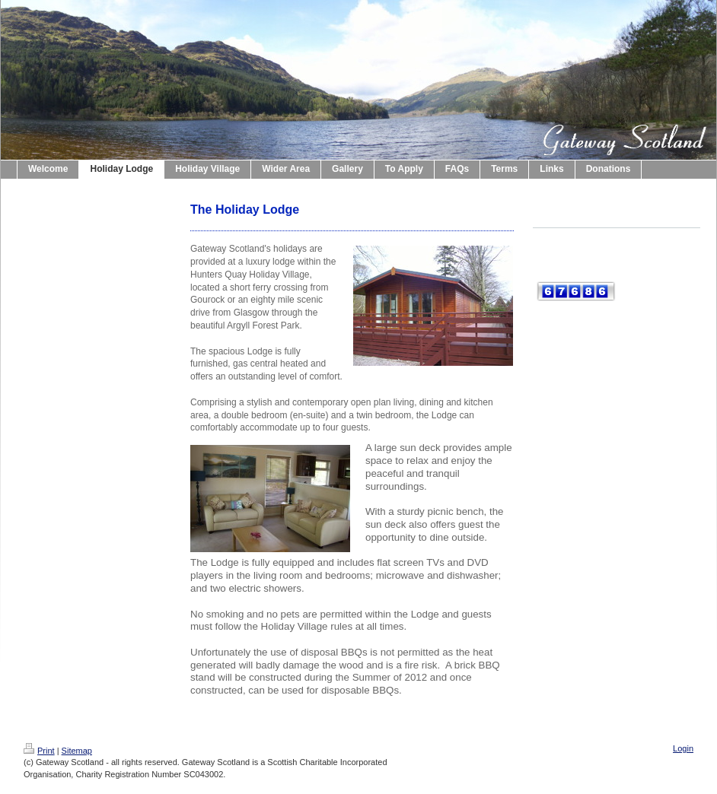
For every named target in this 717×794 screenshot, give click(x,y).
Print (39, 750)
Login (683, 748)
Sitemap (77, 750)
